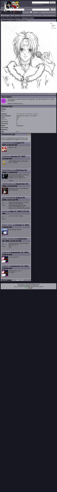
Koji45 (5, 156)
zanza (4, 211)
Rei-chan (9, 18)
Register (35, 12)
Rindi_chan (7, 225)
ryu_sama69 (7, 198)
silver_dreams (8, 239)
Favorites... (4, 119)
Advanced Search (37, 4)
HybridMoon (7, 170)
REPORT (52, 94)
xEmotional (7, 143)
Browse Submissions (49, 15)
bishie (17, 131)
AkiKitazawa (7, 184)
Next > (18, 280)
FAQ (12, 15)
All (22, 280)
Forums (17, 15)
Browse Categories (26, 15)
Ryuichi (36, 114)
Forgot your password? (48, 12)
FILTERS (4, 15)
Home (2, 18)
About (7, 15)
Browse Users (37, 15)
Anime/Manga (20, 114)
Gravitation (29, 114)
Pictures (17, 18)
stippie (5, 252)
